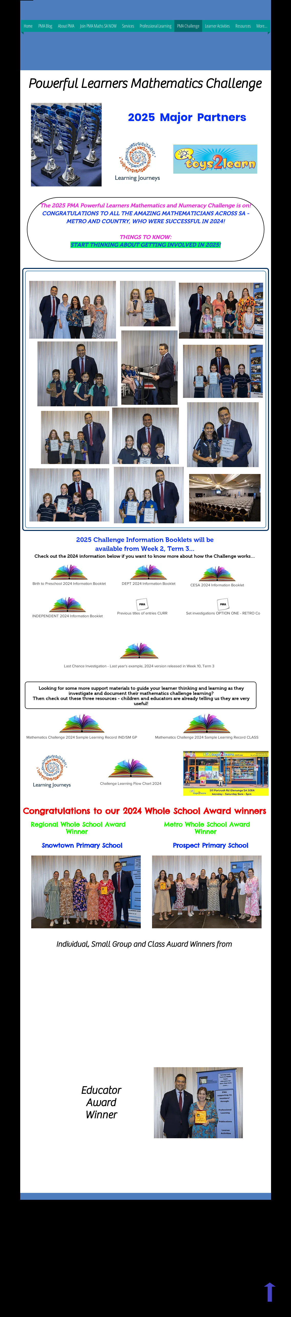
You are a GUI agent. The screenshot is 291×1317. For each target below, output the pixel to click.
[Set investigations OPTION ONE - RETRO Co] (223, 607)
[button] (155, 26)
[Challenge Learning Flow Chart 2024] (130, 771)
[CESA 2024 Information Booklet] (217, 577)
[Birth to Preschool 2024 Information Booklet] (69, 575)
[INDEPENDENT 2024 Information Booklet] (67, 608)
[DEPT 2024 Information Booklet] (149, 575)
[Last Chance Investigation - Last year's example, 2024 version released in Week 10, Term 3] (139, 654)
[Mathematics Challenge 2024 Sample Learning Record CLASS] (207, 726)
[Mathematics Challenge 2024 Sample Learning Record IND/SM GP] (82, 726)
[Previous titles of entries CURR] (142, 607)
